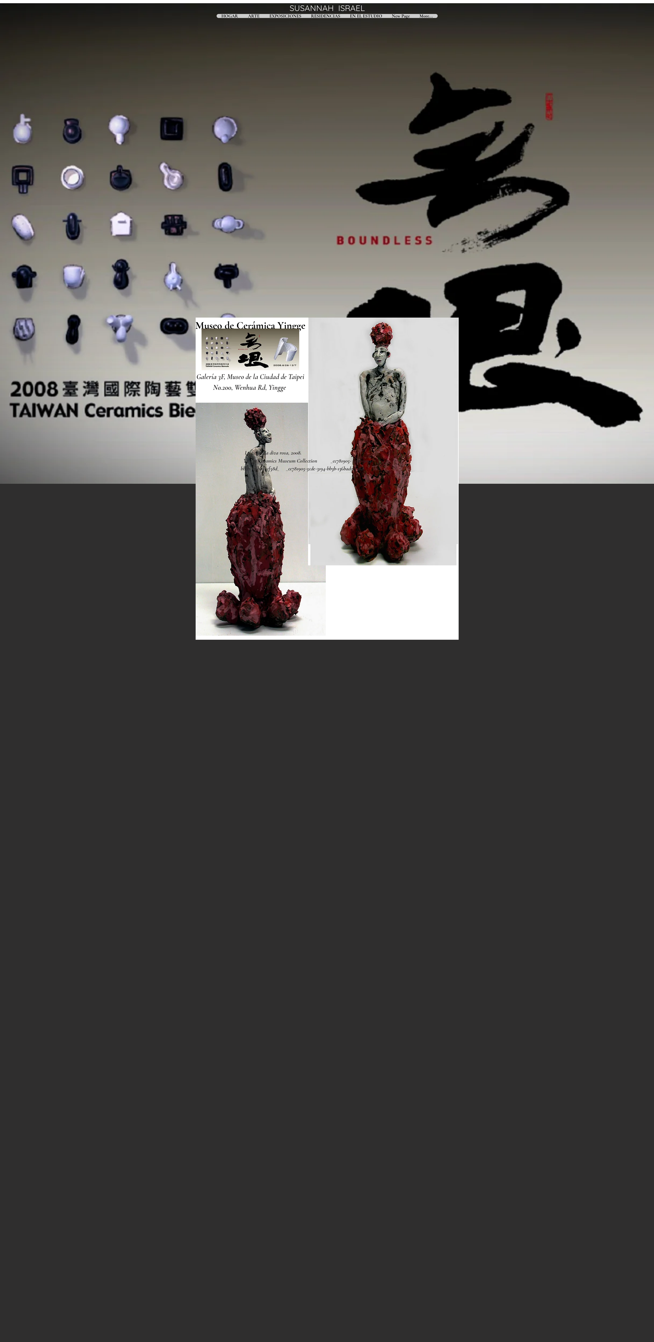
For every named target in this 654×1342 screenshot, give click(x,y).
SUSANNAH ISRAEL (327, 8)
